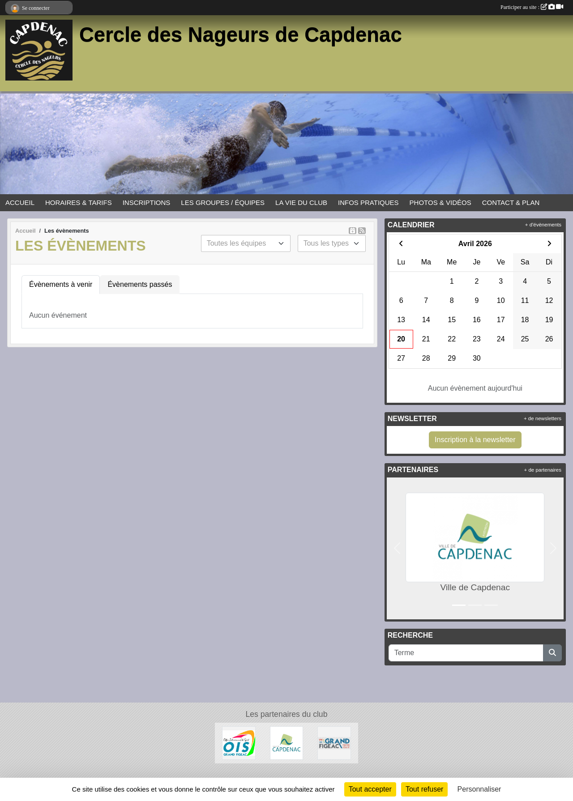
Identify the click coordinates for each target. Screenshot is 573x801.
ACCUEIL (19, 202)
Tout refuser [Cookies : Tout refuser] (424, 789)
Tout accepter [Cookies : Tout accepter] (370, 789)
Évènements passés (139, 284)
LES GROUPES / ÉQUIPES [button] (223, 202)
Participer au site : (531, 7)
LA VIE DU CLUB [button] (301, 202)
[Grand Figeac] (334, 742)
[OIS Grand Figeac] (239, 742)
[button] (397, 548)
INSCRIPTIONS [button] (147, 202)
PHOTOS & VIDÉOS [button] (440, 202)
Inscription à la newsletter (475, 439)
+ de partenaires (542, 470)
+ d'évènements (543, 224)
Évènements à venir (60, 284)
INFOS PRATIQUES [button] (368, 202)
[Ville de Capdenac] (287, 742)
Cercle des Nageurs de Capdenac (240, 34)
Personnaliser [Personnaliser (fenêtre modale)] (479, 789)
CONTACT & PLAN (511, 202)
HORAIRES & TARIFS (78, 202)
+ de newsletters (542, 418)
